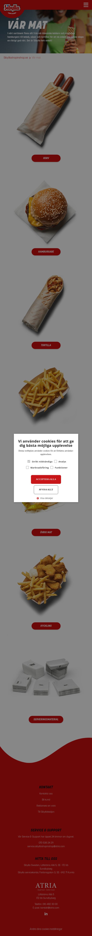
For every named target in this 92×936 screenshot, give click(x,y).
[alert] (46, 468)
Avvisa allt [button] (46, 489)
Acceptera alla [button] (46, 479)
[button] (46, 498)
